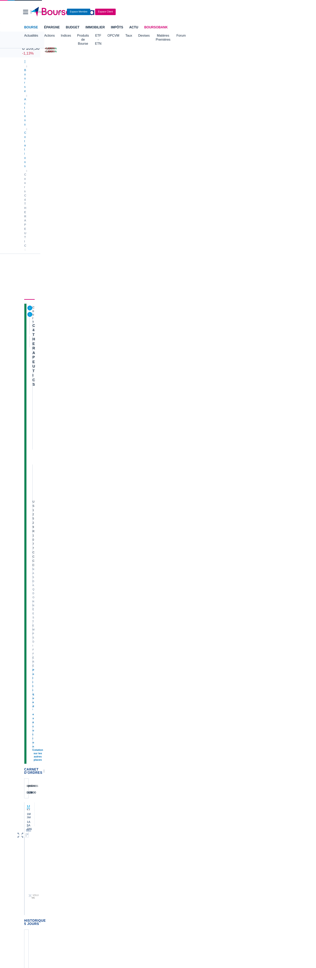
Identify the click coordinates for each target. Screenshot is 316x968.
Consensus (112, 107)
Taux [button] (153, 35)
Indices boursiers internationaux (112, 822)
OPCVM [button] (138, 35)
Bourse (31, 27)
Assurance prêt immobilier (221, 856)
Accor (163, 747)
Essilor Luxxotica (35, 723)
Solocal (97, 747)
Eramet (97, 723)
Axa (27, 711)
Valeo (96, 759)
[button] (25, 12)
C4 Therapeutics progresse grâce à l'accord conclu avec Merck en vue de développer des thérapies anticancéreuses (186, 376)
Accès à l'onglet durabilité (42, 430)
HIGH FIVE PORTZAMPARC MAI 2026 (252, 770)
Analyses (69, 107)
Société (131, 107)
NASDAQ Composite (112, 152)
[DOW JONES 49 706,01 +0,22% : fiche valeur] (64, 48)
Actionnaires (175, 107)
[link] (28, 910)
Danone (30, 747)
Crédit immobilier (125, 862)
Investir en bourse (216, 862)
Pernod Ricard (169, 723)
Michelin (30, 729)
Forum (218, 35)
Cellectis (30, 741)
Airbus (164, 735)
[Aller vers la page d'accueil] (156, 12)
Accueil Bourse (34, 822)
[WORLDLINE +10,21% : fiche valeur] (233, 51)
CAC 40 (28, 43)
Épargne (52, 27)
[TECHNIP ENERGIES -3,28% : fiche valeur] (275, 51)
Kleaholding (167, 765)
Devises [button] (168, 35)
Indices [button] (66, 35)
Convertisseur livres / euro (244, 822)
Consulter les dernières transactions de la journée (172, 222)
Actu (133, 27)
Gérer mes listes (238, 214)
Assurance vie (124, 856)
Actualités (49, 107)
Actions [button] (49, 35)
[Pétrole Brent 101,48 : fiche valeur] (151, 48)
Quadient (98, 741)
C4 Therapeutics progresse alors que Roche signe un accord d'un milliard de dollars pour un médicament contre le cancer (185, 262)
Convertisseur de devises (176, 822)
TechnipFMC (100, 753)
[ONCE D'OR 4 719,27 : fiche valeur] (151, 51)
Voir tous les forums (209, 624)
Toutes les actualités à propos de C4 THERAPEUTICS (180, 391)
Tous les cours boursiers (40, 828)
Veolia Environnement (106, 717)
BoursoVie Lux (229, 156)
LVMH (29, 759)
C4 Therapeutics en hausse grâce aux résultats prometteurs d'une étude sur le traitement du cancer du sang (183, 357)
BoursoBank (156, 27)
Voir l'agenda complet (39, 578)
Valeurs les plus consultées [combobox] (249, 195)
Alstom (97, 729)
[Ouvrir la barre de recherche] (216, 11)
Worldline (166, 759)
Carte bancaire (34, 868)
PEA (208, 868)
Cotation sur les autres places (52, 159)
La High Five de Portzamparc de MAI (251, 724)
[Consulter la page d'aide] (233, 11)
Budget (72, 27)
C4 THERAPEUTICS (50, 124)
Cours (30, 107)
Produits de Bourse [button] (91, 35)
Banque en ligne (35, 856)
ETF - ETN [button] (118, 35)
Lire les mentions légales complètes (43, 664)
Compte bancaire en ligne (41, 862)
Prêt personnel (124, 868)
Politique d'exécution (46, 155)
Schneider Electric (36, 735)
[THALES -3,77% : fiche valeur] (275, 48)
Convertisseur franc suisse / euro (248, 828)
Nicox (28, 765)
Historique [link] (151, 107)
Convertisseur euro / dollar (176, 834)
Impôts (117, 27)
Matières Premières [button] (194, 35)
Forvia (96, 735)
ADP (95, 765)
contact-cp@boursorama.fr (75, 614)
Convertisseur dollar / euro (176, 828)
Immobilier (95, 27)
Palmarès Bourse (103, 828)
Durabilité (90, 107)
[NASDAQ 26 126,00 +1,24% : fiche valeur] (64, 51)
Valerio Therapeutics (173, 717)
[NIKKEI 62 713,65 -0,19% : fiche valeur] (109, 48)
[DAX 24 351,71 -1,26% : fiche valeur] (109, 51)
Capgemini (167, 753)
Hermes (165, 711)
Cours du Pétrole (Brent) (108, 834)
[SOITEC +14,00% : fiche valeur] (233, 48)
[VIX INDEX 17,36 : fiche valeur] (193, 51)
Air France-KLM (35, 717)
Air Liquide (166, 741)
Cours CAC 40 (34, 834)
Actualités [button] (31, 35)
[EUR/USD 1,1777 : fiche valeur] (193, 48)
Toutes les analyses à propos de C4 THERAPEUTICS (181, 530)
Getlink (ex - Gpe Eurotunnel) (43, 753)
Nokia (96, 711)
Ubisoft (164, 729)
